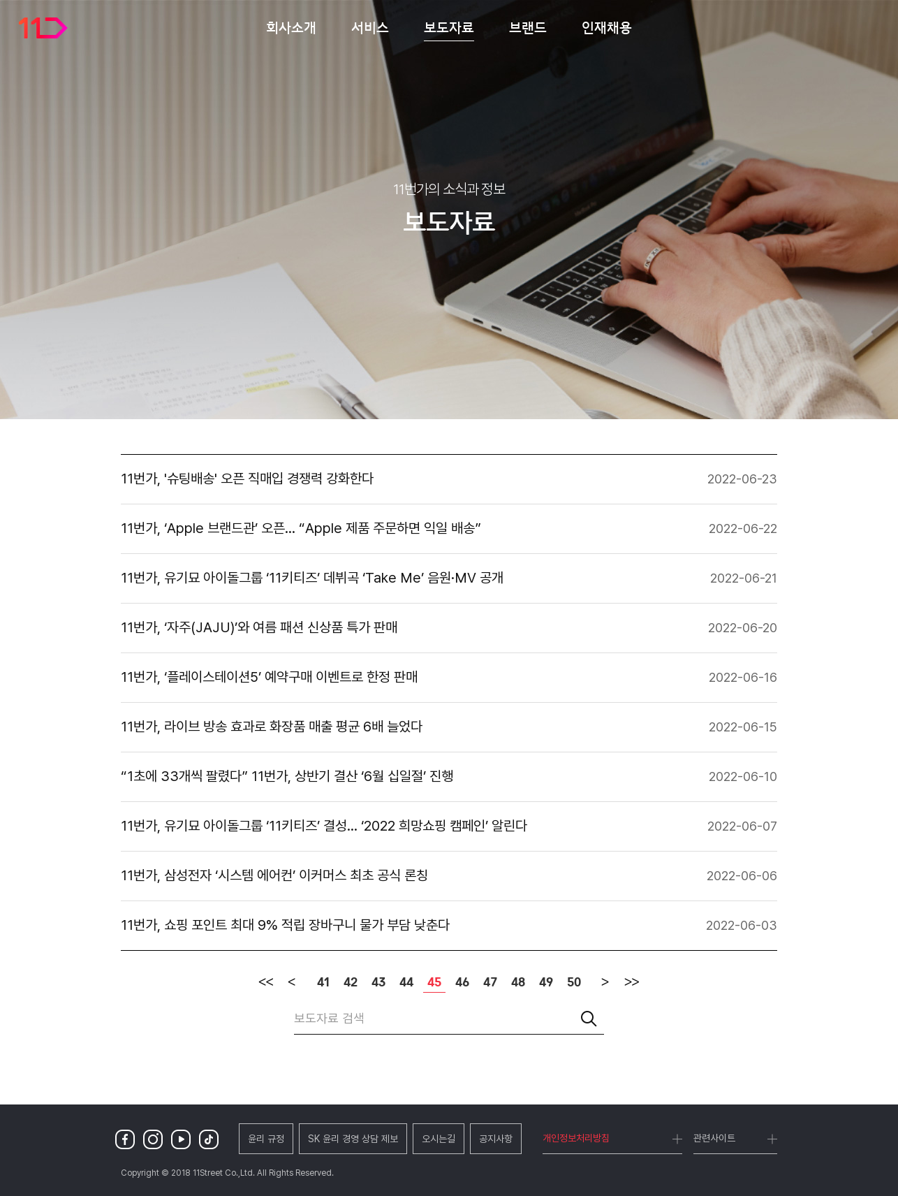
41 (323, 982)
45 (432, 981)
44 (406, 982)
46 (462, 982)
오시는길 (438, 1138)
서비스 (370, 27)
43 (378, 982)
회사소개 (291, 27)
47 (490, 982)
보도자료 (449, 27)
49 (546, 982)
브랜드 (528, 27)
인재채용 (607, 27)
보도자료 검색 (329, 1018)
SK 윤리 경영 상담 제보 (353, 1138)
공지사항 (496, 1138)
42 (351, 982)
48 (518, 982)
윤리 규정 (266, 1138)
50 (574, 982)
